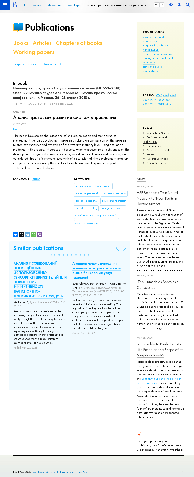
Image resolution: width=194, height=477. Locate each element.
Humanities (154, 146)
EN (162, 4)
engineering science (155, 45)
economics (150, 41)
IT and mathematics (155, 54)
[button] (50, 255)
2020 (146, 104)
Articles (42, 43)
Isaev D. (17, 129)
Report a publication (26, 64)
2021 (168, 100)
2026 (166, 94)
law (170, 54)
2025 (173, 94)
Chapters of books (79, 43)
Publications (49, 27)
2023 (153, 100)
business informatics (155, 37)
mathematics (168, 58)
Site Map (83, 472)
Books (20, 43)
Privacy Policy (68, 472)
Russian (36, 178)
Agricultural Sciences (159, 133)
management (151, 58)
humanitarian (151, 49)
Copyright (52, 472)
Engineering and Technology (155, 139)
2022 (161, 100)
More (168, 104)
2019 (153, 104)
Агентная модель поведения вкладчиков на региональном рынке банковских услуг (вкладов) (96, 270)
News (141, 179)
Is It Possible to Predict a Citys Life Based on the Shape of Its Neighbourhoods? (160, 349)
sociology (149, 62)
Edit (182, 470)
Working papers (33, 52)
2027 (159, 94)
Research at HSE (53, 64)
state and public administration (152, 69)
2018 (161, 104)
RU (156, 4)
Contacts (38, 472)
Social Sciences (156, 163)
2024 (146, 100)
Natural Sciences (157, 159)
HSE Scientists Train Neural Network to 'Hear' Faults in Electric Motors (157, 198)
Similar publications (38, 248)
